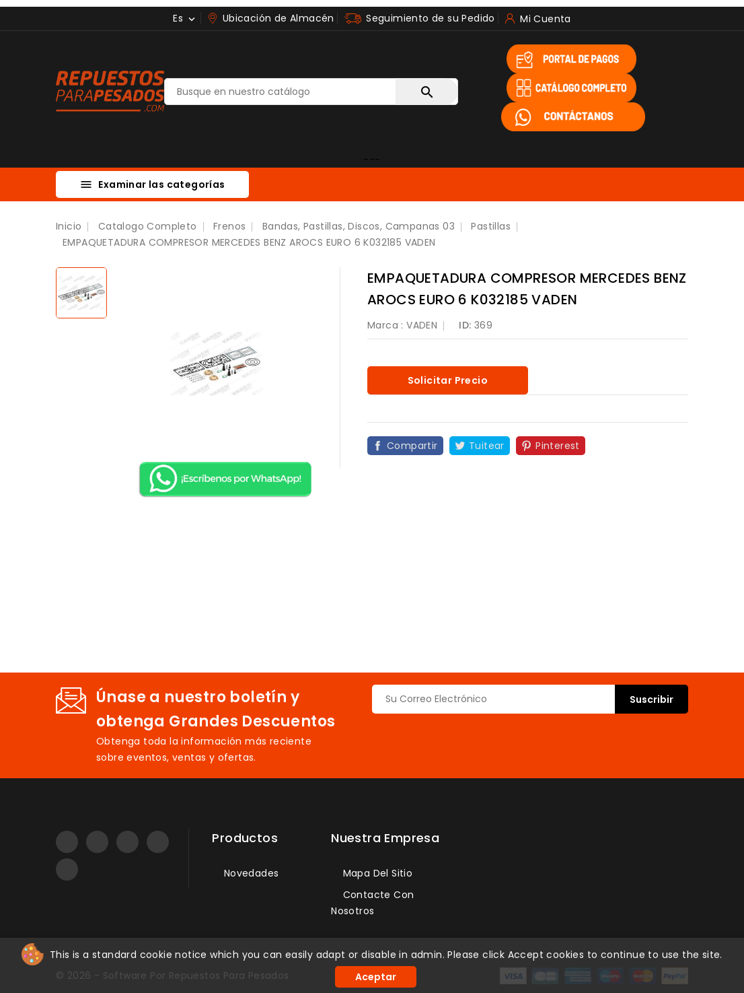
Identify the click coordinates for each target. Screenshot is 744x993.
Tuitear (487, 445)
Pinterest (557, 445)
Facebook (67, 842)
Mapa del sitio (376, 873)
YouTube (97, 842)
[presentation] (474, 740)
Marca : (385, 325)
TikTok (67, 869)
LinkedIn (158, 842)
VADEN (421, 325)
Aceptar (375, 977)
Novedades (249, 873)
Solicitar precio (448, 380)
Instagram (127, 842)
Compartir (412, 445)
